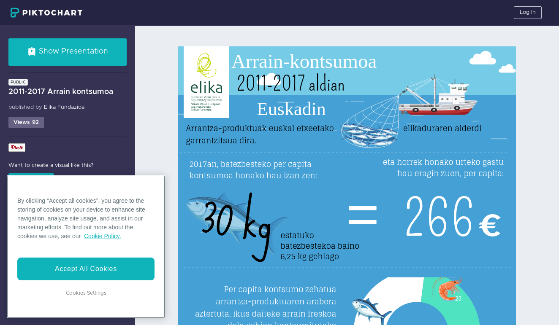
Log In (528, 12)
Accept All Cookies (86, 268)
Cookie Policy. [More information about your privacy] (102, 236)
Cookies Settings (86, 292)
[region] (86, 246)
